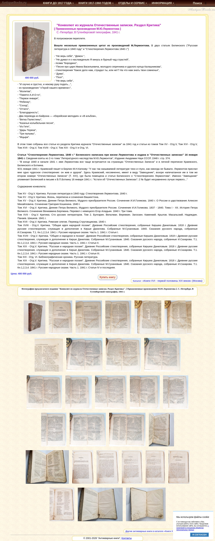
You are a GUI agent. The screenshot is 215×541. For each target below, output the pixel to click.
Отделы (131, 3)
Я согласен (199, 534)
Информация (162, 3)
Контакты (126, 538)
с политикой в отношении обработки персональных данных (192, 528)
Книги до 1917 (57, 3)
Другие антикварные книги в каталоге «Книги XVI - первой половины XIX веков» (165, 531)
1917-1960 (94, 3)
